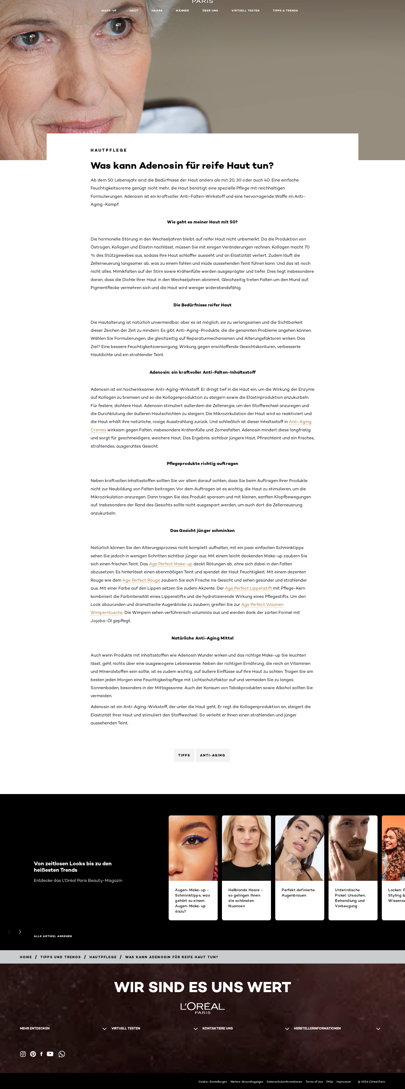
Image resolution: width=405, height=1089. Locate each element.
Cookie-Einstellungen (213, 1081)
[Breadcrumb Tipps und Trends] (60, 957)
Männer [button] (182, 10)
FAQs (329, 1081)
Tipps (184, 755)
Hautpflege (109, 150)
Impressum (344, 1081)
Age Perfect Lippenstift (248, 588)
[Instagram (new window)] (23, 1054)
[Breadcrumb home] (26, 957)
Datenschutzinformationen (284, 1081)
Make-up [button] (109, 10)
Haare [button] (157, 10)
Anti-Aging (212, 755)
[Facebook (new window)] (41, 1054)
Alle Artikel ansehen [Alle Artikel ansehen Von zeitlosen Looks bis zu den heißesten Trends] (53, 936)
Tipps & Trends (285, 10)
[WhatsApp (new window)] (62, 1054)
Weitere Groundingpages (246, 1081)
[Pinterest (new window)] (33, 1054)
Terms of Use (314, 1081)
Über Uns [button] (210, 10)
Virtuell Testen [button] (246, 10)
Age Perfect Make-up (170, 563)
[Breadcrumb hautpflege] (103, 957)
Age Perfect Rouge (141, 580)
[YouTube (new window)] (50, 1054)
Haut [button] (134, 10)
